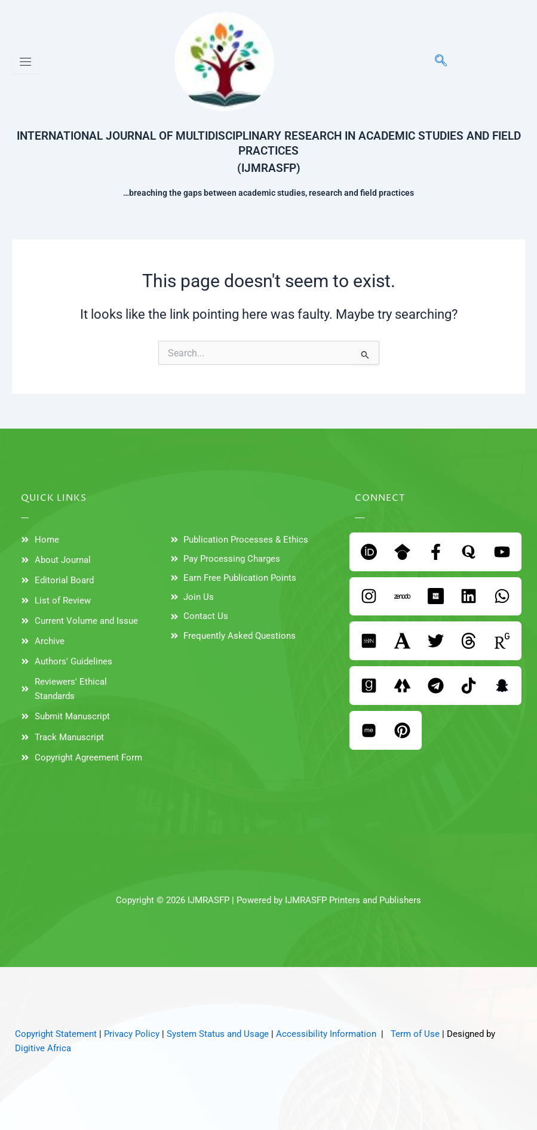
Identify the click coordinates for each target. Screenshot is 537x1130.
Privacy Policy (131, 1034)
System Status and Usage (218, 1034)
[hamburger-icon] (25, 62)
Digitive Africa (43, 1048)
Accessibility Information (326, 1034)
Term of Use (415, 1034)
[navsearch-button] (435, 61)
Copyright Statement (56, 1034)
